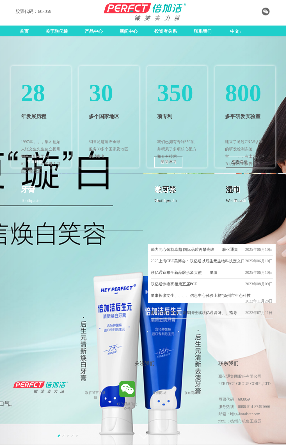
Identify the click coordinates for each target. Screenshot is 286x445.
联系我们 (203, 31)
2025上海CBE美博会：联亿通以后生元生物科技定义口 (198, 261)
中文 (234, 31)
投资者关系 (165, 31)
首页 (24, 31)
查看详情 (35, 162)
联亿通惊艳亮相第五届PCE (174, 284)
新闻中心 (129, 31)
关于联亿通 (56, 31)
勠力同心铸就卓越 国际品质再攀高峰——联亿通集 (194, 249)
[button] (21, 240)
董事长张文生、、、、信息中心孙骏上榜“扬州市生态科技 (201, 295)
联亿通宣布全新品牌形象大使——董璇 (184, 272)
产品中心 (94, 31)
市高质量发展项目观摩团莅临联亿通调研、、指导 (194, 313)
